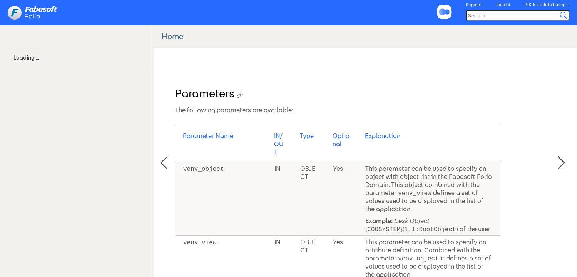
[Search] (517, 15)
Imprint (503, 4)
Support (474, 4)
